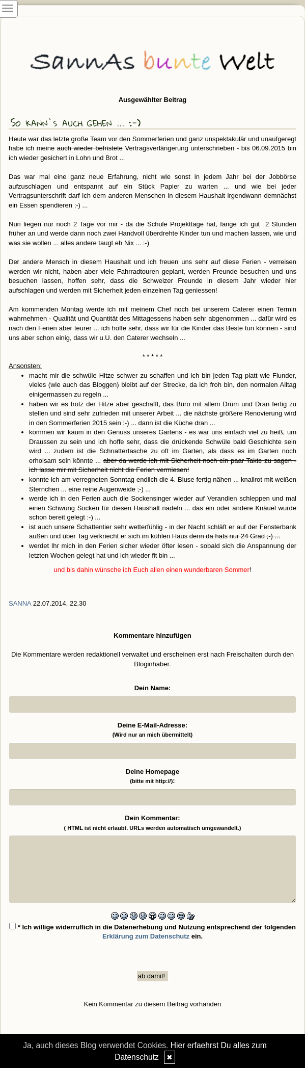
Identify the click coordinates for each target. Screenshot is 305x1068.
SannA (20, 603)
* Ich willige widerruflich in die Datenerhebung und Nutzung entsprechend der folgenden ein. (152, 932)
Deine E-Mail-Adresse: (153, 729)
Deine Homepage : (152, 776)
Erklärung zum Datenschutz (145, 936)
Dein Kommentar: (152, 822)
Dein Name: (152, 688)
